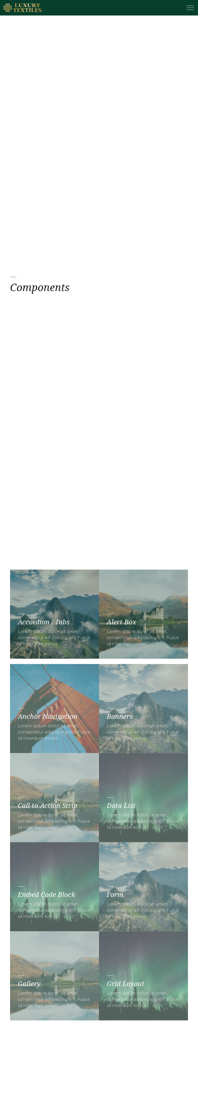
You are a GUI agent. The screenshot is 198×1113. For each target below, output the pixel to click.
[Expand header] (190, 7)
